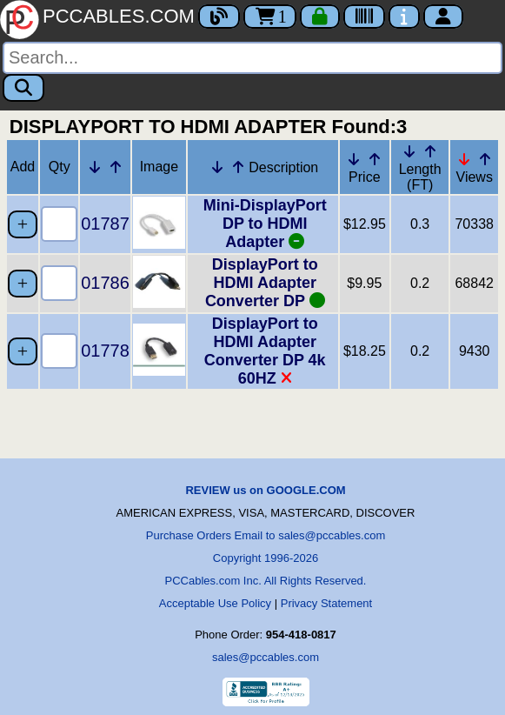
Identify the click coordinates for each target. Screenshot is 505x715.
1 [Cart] (270, 16)
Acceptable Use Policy (215, 603)
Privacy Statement (327, 603)
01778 (105, 350)
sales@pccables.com (265, 657)
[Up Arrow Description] (238, 167)
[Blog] (219, 16)
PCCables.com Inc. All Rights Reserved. (266, 580)
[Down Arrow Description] (217, 167)
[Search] (252, 58)
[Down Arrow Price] (353, 159)
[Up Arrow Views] (485, 159)
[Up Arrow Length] (430, 151)
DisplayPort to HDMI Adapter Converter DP (265, 283)
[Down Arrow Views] (464, 159)
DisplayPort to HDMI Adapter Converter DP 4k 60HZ (265, 351)
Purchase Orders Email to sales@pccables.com (265, 535)
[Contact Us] (404, 16)
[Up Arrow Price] (374, 159)
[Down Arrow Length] (409, 151)
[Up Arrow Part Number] (115, 167)
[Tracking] (364, 16)
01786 (105, 282)
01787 (105, 223)
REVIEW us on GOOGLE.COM (265, 490)
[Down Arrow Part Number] (94, 167)
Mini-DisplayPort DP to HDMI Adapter (265, 224)
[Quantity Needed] (59, 224)
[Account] (443, 16)
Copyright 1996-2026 (265, 558)
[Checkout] (320, 16)
